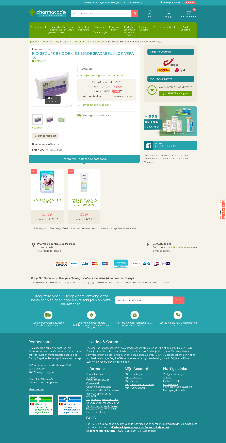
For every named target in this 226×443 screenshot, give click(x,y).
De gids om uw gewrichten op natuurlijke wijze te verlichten (102, 407)
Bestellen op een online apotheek (98, 394)
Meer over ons (36, 389)
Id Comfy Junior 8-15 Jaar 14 (47, 201)
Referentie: (119, 97)
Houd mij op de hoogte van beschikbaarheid (100, 75)
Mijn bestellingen (134, 374)
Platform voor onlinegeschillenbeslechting (178, 385)
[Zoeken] (134, 13)
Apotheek (34, 41)
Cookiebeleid (93, 383)
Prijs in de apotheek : (102, 82)
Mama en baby (51, 41)
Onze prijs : (101, 87)
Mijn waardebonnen (135, 388)
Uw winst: (97, 91)
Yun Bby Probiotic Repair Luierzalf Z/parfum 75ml (84, 202)
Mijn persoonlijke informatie (139, 384)
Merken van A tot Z (173, 381)
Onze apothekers (95, 412)
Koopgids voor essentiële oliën (102, 403)
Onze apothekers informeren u (102, 390)
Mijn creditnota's (133, 377)
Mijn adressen (132, 381)
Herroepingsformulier (174, 390)
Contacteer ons (94, 374)
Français (190, 2)
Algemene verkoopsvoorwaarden (98, 378)
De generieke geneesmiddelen (102, 399)
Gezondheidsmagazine (98, 386)
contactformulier (175, 247)
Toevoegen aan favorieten (95, 104)
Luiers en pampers (72, 41)
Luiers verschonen (95, 41)
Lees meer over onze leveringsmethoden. (108, 361)
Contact (167, 377)
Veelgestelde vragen (174, 374)
